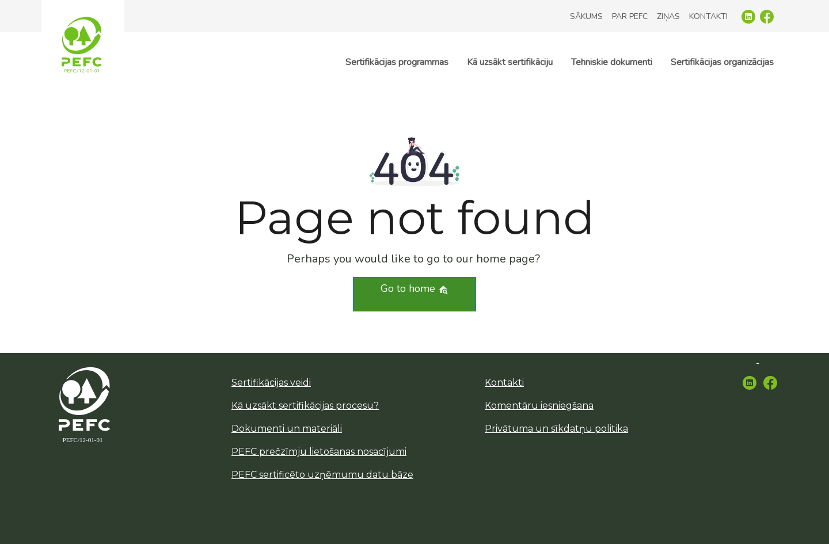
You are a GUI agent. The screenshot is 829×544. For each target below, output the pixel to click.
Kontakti (708, 16)
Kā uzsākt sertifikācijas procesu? (305, 405)
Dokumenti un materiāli (286, 428)
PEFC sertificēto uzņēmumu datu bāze (322, 474)
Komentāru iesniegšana (539, 405)
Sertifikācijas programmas (396, 62)
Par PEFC (630, 16)
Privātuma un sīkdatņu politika (556, 428)
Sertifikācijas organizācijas (722, 62)
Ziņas (668, 16)
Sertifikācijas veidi (271, 382)
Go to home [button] (414, 288)
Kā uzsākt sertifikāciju (510, 62)
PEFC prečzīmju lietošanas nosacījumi (318, 451)
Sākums (586, 16)
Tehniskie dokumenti (611, 62)
